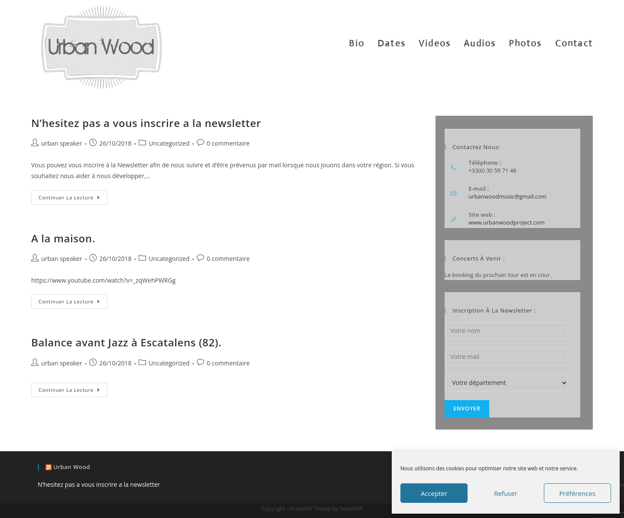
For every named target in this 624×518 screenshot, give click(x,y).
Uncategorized (169, 143)
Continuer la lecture (73, 199)
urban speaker (61, 143)
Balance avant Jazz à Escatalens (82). (126, 342)
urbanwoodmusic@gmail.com (507, 196)
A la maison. (63, 238)
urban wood (71, 467)
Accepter (434, 493)
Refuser (505, 493)
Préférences (577, 493)
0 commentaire (228, 143)
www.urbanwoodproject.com (506, 222)
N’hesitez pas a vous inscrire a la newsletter (146, 123)
